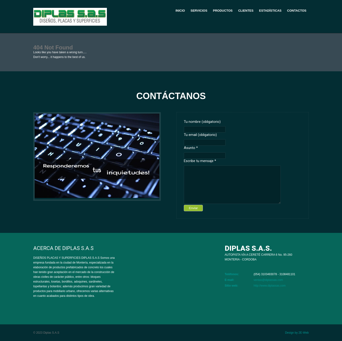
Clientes (245, 10)
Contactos (296, 10)
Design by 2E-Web (297, 332)
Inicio (180, 10)
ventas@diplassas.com (268, 280)
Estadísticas (270, 10)
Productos (223, 10)
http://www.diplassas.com (270, 285)
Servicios (198, 10)
